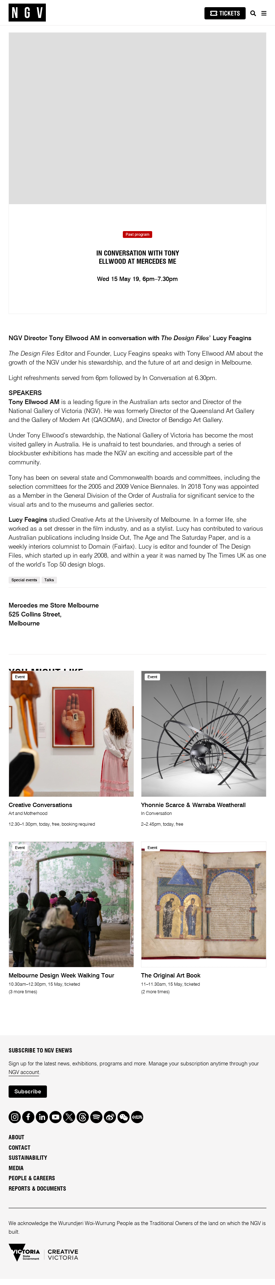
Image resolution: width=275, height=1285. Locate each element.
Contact (19, 1154)
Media (16, 1174)
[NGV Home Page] (27, 13)
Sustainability (28, 1164)
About (16, 1143)
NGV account (24, 1078)
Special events (24, 586)
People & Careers (32, 1184)
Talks (49, 586)
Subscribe (27, 1098)
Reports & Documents (37, 1194)
